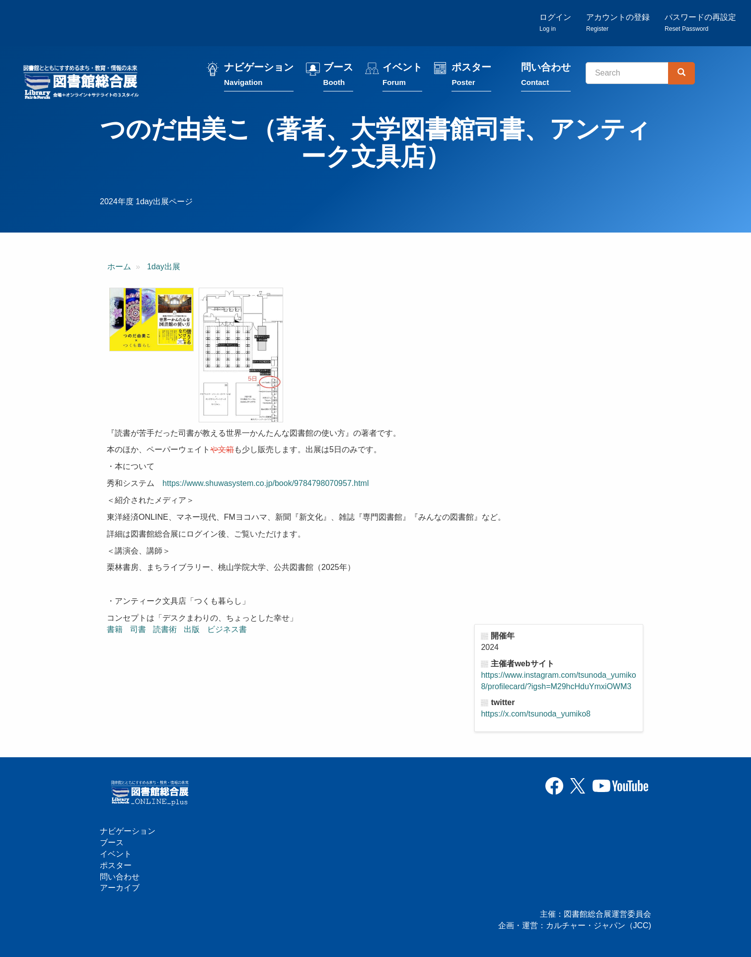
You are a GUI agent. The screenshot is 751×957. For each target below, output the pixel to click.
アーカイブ (120, 887)
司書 (138, 629)
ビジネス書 (227, 629)
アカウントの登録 (618, 22)
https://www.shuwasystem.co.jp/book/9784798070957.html (265, 483)
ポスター (471, 75)
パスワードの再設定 (700, 22)
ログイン (555, 22)
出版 (192, 629)
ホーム (119, 266)
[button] (151, 319)
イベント (402, 75)
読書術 (165, 629)
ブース (338, 75)
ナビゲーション (259, 75)
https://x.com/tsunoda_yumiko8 (536, 714)
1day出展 (163, 266)
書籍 (115, 629)
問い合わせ (546, 75)
